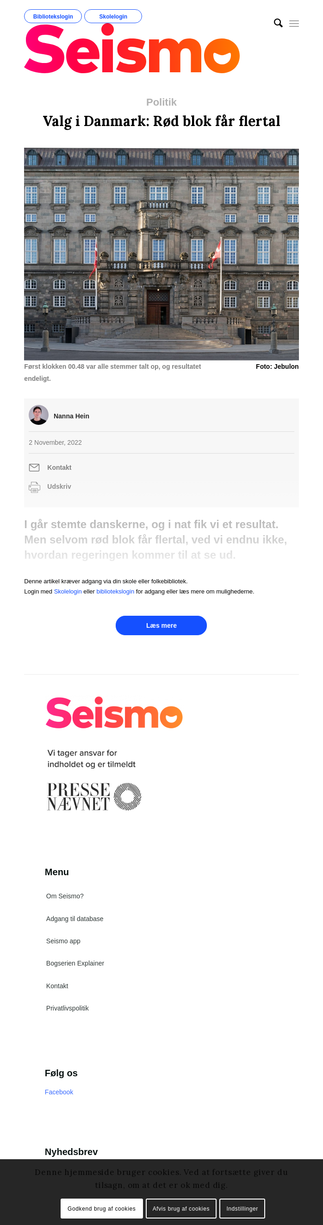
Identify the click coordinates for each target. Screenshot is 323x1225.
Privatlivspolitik (67, 1008)
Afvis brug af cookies (181, 1209)
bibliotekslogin (115, 591)
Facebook (59, 1092)
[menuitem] (274, 23)
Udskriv (59, 486)
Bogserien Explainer (75, 963)
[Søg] (274, 23)
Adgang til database (75, 918)
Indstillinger (242, 1209)
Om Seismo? (65, 896)
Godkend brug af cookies (102, 1209)
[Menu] (294, 23)
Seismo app (63, 941)
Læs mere (161, 625)
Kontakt (59, 467)
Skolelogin (113, 16)
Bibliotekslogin (53, 16)
